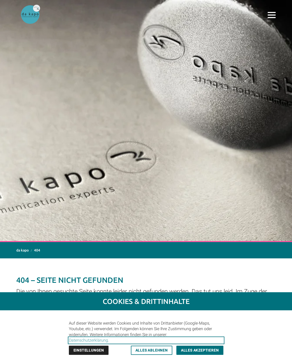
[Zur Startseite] (30, 14)
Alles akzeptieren (200, 350)
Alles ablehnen (151, 350)
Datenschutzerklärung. (89, 340)
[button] (272, 15)
